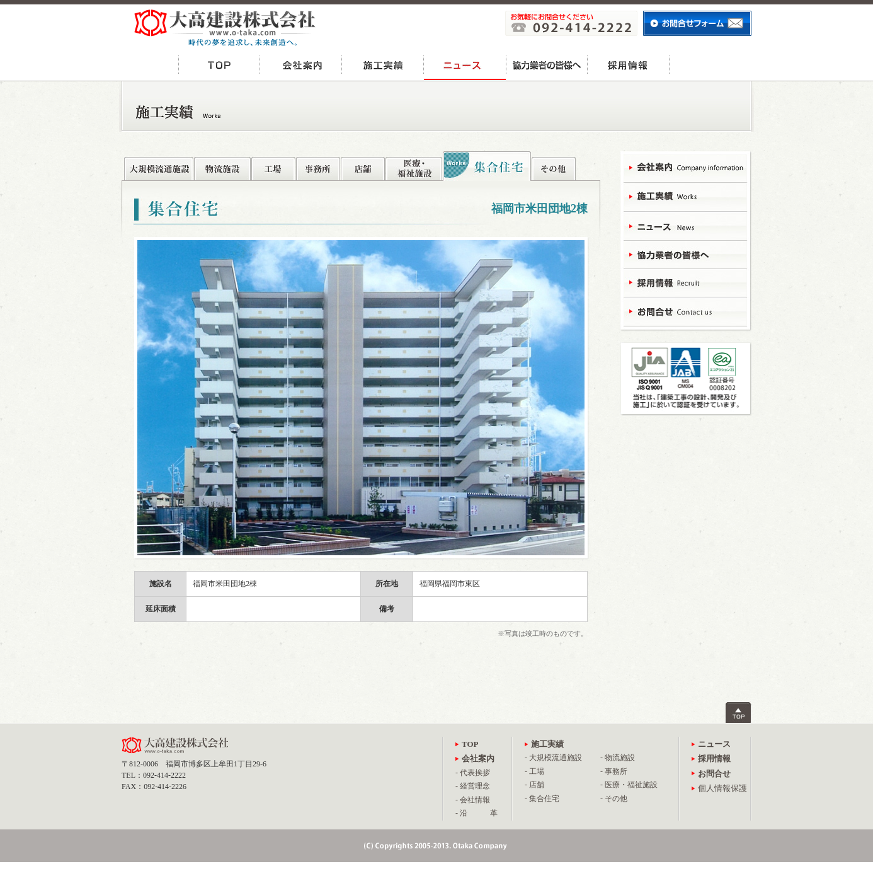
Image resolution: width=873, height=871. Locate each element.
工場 (273, 165)
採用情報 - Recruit (685, 282)
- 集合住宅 (542, 798)
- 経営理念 (472, 786)
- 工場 (534, 771)
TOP (219, 64)
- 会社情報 (472, 799)
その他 (554, 165)
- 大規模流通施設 (553, 757)
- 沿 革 (476, 813)
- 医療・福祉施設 (629, 784)
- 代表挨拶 (472, 772)
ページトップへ (738, 712)
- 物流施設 (617, 757)
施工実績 (383, 64)
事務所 (318, 165)
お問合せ (710, 64)
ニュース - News (685, 225)
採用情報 (629, 64)
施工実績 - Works (685, 197)
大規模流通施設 (158, 165)
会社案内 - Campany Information (685, 168)
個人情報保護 (722, 788)
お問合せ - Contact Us (685, 310)
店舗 (363, 165)
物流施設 (222, 165)
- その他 (613, 798)
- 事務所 (613, 771)
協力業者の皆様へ (547, 64)
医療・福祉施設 (413, 165)
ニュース (465, 64)
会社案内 (301, 64)
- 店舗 (534, 784)
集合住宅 (487, 166)
